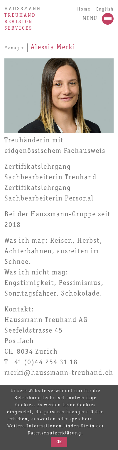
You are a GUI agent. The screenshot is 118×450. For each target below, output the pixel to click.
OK (59, 442)
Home (83, 9)
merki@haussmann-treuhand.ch (58, 373)
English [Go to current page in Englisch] (105, 9)
